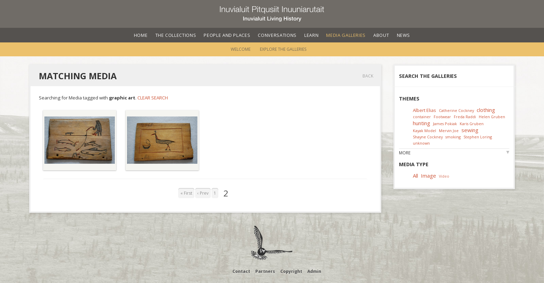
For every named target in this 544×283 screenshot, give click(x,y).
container (422, 116)
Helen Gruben (492, 116)
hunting (421, 123)
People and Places (227, 35)
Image (428, 175)
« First (186, 193)
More (404, 153)
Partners (265, 271)
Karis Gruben (472, 123)
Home (141, 35)
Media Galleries (346, 35)
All (415, 175)
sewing (469, 130)
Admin (314, 271)
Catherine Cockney (456, 110)
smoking (453, 136)
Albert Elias (424, 110)
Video (444, 176)
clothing (486, 109)
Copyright (291, 271)
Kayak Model (424, 130)
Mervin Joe (449, 130)
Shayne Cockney (428, 136)
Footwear (442, 116)
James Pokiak (445, 123)
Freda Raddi (465, 116)
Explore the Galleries (283, 49)
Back (368, 76)
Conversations (277, 35)
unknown (421, 143)
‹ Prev (203, 193)
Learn (311, 35)
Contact (241, 271)
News (403, 35)
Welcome (240, 49)
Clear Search (152, 98)
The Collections (175, 35)
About (381, 35)
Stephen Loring (478, 136)
